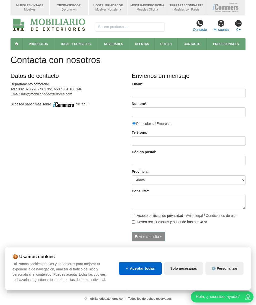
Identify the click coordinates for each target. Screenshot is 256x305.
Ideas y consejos (76, 44)
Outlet (166, 44)
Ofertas (142, 44)
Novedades (113, 44)
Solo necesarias (183, 268)
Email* (137, 84)
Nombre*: (140, 104)
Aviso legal (194, 216)
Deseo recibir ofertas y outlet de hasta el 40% (170, 222)
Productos (38, 44)
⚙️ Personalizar (225, 268)
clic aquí (82, 104)
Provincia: (140, 172)
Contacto (200, 26)
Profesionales (226, 44)
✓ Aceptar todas (140, 268)
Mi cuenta (221, 26)
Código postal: (144, 152)
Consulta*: (140, 191)
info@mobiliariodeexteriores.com (46, 94)
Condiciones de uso (221, 216)
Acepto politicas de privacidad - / (184, 216)
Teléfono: (139, 132)
